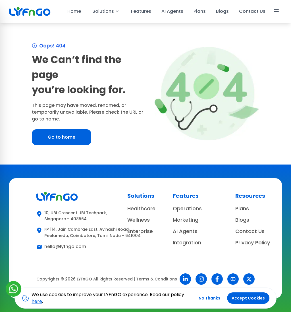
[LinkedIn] (185, 279)
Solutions (106, 11)
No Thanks (209, 298)
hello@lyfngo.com (65, 246)
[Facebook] (217, 279)
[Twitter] (249, 279)
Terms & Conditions (156, 279)
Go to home (61, 137)
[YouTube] (233, 279)
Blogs (222, 11)
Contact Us (252, 11)
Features (141, 11)
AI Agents (172, 11)
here (37, 301)
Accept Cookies (248, 298)
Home (74, 11)
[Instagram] (201, 279)
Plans (200, 11)
